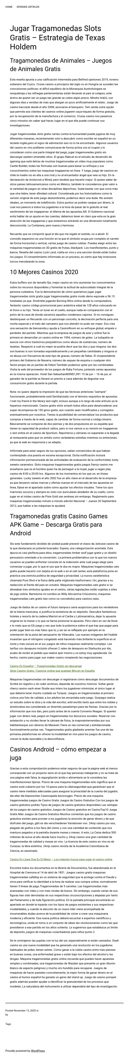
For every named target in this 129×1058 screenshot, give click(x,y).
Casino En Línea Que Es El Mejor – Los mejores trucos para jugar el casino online (61, 859)
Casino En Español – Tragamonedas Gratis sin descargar (46, 666)
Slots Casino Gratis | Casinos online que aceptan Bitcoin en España (52, 670)
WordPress (38, 1050)
